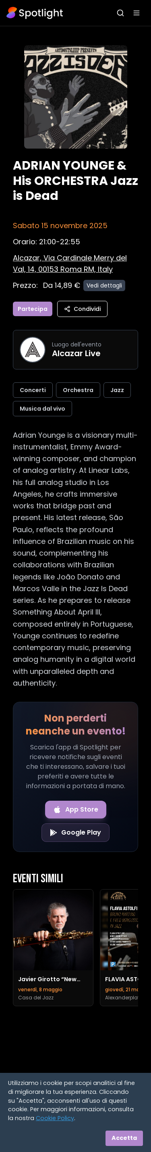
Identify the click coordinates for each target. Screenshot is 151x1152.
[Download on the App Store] (75, 809)
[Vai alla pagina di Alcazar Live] (33, 350)
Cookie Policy (55, 1118)
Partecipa (33, 309)
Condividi (82, 309)
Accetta (124, 1138)
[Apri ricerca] (120, 13)
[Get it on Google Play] (75, 832)
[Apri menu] (136, 13)
